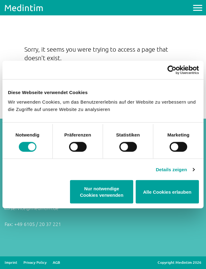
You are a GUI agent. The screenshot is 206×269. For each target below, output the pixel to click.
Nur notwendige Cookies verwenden (101, 192)
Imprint (11, 262)
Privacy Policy (35, 262)
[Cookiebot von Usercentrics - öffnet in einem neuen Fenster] (172, 69)
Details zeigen (171, 169)
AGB (56, 262)
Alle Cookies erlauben (167, 191)
